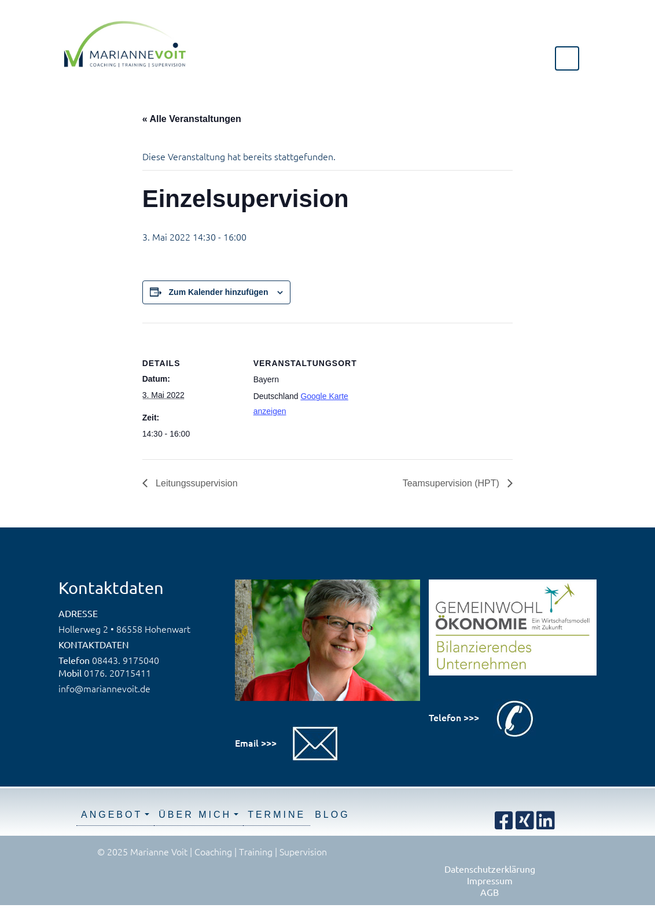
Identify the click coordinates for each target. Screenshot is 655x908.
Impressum (490, 880)
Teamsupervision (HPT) (452, 483)
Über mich (195, 815)
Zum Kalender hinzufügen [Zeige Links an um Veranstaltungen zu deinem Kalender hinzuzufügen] (218, 292)
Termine (277, 815)
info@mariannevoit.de (104, 688)
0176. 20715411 (117, 672)
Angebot (111, 815)
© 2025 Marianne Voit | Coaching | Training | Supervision (212, 851)
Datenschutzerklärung (489, 868)
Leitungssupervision (195, 483)
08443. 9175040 (125, 660)
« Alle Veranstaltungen (191, 119)
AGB (489, 892)
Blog (332, 815)
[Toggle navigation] (567, 58)
